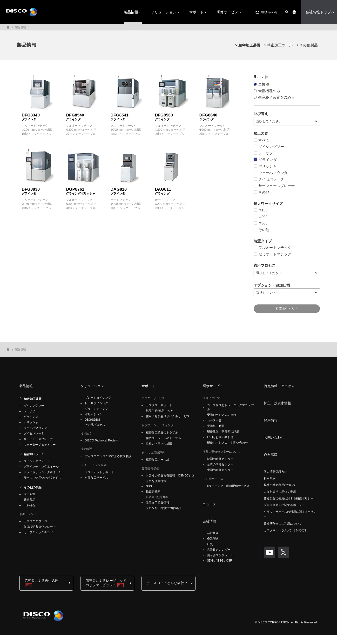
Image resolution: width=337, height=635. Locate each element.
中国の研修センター (220, 470)
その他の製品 (32, 487)
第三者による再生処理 (41, 581)
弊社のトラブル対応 (159, 443)
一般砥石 (29, 505)
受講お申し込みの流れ (221, 415)
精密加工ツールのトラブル (163, 438)
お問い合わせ (266, 12)
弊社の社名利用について (280, 485)
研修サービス (227, 12)
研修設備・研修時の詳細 (223, 431)
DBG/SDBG (92, 419)
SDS (149, 486)
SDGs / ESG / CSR (219, 560)
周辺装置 (29, 494)
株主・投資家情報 (277, 403)
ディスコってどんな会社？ (167, 583)
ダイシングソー (34, 405)
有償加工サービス (96, 477)
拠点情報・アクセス (279, 386)
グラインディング (96, 409)
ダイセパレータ (34, 433)
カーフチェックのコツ (38, 532)
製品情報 (131, 12)
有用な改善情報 (156, 481)
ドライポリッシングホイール (43, 472)
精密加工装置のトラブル (162, 432)
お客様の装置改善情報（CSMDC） (169, 475)
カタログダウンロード (38, 521)
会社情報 (209, 521)
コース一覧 (214, 420)
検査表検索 (153, 491)
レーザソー (31, 411)
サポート (196, 12)
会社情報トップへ (320, 12)
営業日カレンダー (218, 549)
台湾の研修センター (220, 464)
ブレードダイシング (98, 397)
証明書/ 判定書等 (157, 497)
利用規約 (269, 478)
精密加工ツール (280, 45)
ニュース (209, 504)
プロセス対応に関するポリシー (284, 505)
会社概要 (213, 533)
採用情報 (270, 420)
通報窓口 (270, 454)
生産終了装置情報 (157, 502)
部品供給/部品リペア (159, 410)
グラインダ (31, 417)
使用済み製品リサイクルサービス (168, 416)
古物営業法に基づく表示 (280, 491)
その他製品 (308, 45)
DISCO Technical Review (101, 440)
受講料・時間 (216, 426)
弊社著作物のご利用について (283, 523)
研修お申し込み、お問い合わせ (227, 442)
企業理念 (213, 538)
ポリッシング (93, 414)
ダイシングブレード (37, 461)
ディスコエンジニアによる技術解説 (108, 456)
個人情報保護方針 (275, 471)
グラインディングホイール (41, 466)
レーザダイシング (96, 403)
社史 (210, 544)
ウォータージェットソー (40, 444)
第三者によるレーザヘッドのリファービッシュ (106, 583)
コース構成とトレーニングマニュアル (230, 407)
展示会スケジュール (220, 555)
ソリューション (163, 12)
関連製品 (29, 499)
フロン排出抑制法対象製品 (163, 508)
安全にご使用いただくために (43, 477)
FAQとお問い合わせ (220, 437)
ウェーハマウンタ (35, 428)
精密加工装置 (32, 399)
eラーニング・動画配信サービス (228, 486)
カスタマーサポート (159, 405)
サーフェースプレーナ (38, 439)
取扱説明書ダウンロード (40, 526)
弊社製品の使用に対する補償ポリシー (288, 498)
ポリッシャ (31, 422)
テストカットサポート (99, 472)
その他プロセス (95, 424)
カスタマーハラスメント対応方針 (286, 530)
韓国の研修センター (220, 459)
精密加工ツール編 (157, 459)
